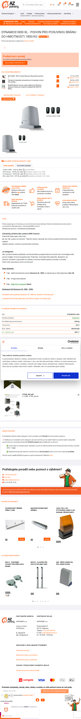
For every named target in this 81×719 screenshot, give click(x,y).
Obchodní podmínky (22, 650)
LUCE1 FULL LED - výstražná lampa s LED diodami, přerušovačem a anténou (65, 510)
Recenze (31, 22)
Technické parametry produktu (48, 22)
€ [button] (53, 5)
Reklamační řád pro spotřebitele (27, 655)
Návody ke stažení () (12, 24)
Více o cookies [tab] (67, 348)
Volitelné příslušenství (32, 24)
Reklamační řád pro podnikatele (26, 660)
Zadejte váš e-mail (9, 691)
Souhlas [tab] (14, 348)
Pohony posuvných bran (54, 13)
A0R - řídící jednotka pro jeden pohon (64, 563)
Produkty (29, 13)
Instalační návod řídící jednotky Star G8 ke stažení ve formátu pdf (26, 298)
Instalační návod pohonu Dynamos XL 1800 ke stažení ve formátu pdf (28, 294)
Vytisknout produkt (35, 95)
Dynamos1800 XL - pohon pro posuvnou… (33, 16)
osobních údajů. (28, 695)
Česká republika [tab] (8, 165)
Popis (23, 22)
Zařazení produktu (69, 22)
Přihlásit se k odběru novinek (55, 691)
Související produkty (50, 24)
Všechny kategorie (9, 14)
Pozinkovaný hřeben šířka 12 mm (13, 509)
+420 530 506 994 (10, 475)
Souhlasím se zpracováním (18, 695)
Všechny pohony (40, 13)
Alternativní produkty (68, 24)
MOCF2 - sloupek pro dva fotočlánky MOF (39, 563)
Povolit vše (66, 375)
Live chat (7, 477)
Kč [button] (51, 5)
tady (51, 455)
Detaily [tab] (40, 348)
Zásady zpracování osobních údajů (27, 670)
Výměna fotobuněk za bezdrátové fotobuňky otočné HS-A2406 (25, 81)
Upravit (40, 375)
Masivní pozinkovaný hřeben (39, 509)
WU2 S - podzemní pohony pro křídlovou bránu (14, 564)
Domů (22, 13)
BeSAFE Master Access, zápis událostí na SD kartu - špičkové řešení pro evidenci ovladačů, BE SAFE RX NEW (25, 87)
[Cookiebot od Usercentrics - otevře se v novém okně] (69, 341)
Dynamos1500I (29, 41)
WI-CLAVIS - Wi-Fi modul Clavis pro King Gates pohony (25, 76)
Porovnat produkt (12, 95)
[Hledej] (24, 5)
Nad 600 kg (67, 13)
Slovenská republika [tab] (24, 165)
